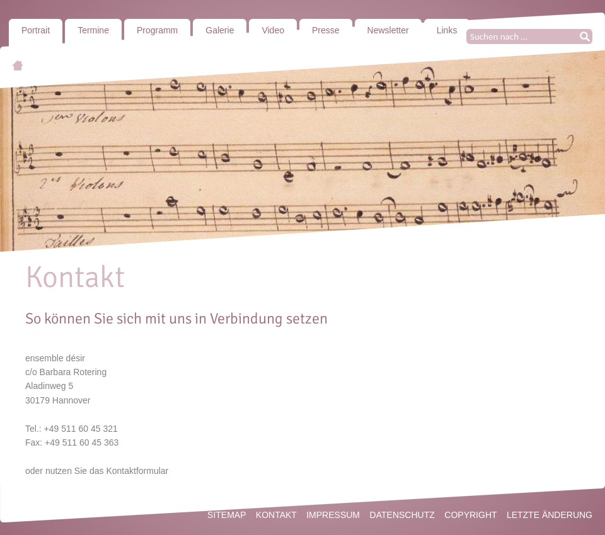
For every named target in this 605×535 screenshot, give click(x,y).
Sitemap (226, 515)
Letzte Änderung (549, 515)
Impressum (333, 515)
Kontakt (276, 515)
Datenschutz (402, 515)
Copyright (470, 515)
